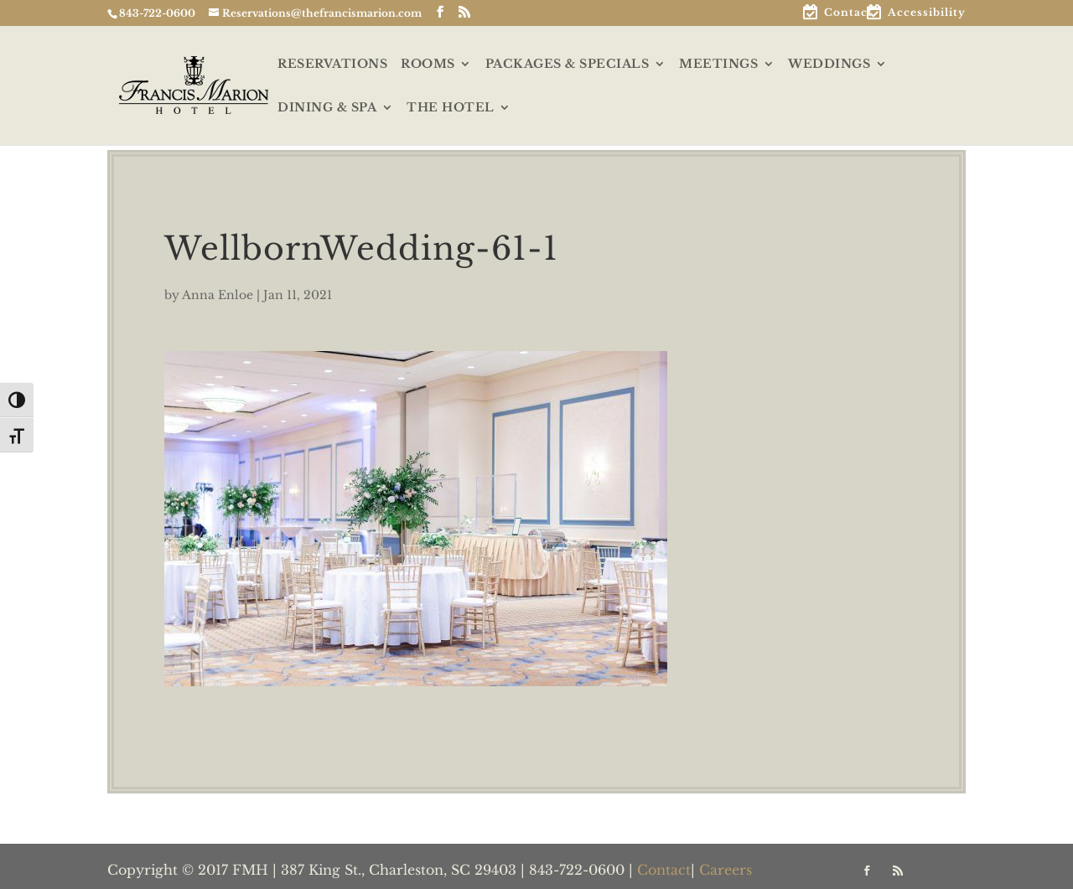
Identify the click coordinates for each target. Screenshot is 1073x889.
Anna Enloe (217, 294)
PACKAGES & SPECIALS (567, 64)
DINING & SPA (326, 108)
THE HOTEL (451, 108)
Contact (848, 13)
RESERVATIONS (332, 64)
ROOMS (428, 64)
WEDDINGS (829, 64)
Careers (725, 869)
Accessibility (927, 13)
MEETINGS (718, 64)
